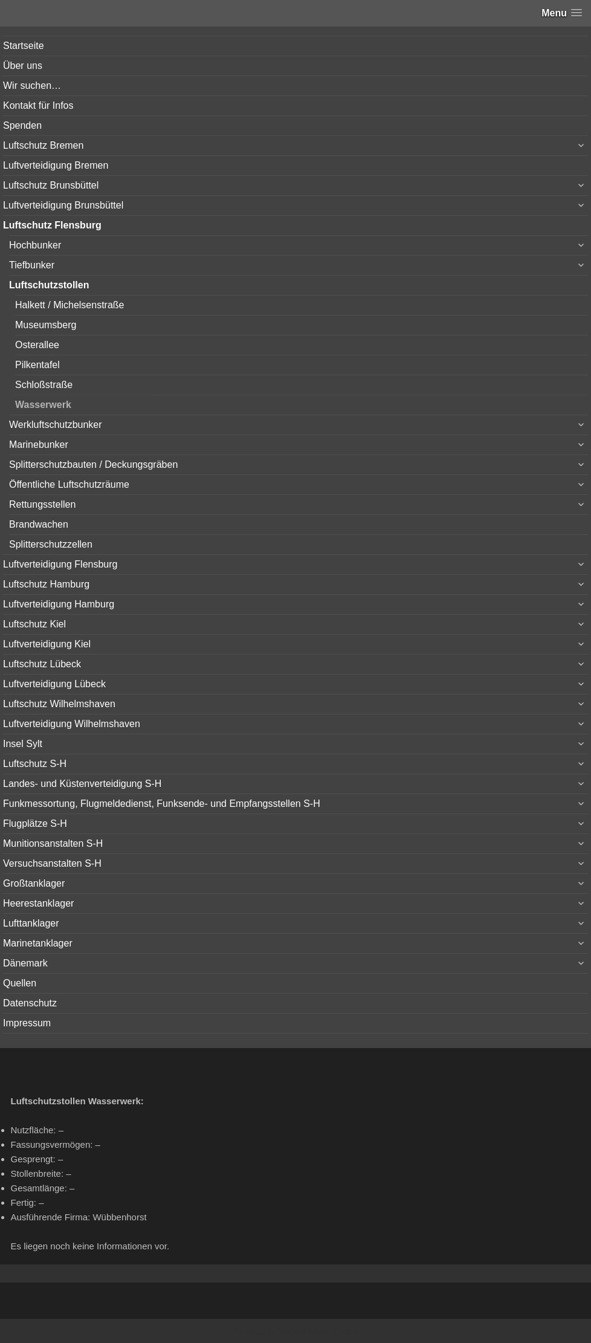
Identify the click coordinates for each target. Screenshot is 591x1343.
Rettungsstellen (42, 504)
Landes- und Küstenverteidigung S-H (82, 783)
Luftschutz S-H (34, 764)
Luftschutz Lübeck (42, 664)
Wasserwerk (43, 405)
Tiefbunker (31, 265)
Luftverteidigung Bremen (55, 165)
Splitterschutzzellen (50, 544)
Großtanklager (34, 883)
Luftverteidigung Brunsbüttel (63, 205)
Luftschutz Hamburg (46, 584)
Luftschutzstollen (49, 285)
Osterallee (37, 345)
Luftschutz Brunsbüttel (50, 185)
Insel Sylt (22, 744)
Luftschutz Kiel (34, 624)
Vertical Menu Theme (319, 1331)
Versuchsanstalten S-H (52, 863)
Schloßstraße (44, 385)
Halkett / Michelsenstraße (69, 305)
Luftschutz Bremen (43, 145)
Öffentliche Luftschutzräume (69, 484)
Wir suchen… (32, 85)
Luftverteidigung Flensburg (60, 564)
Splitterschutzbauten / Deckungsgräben (93, 464)
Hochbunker (35, 245)
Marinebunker (38, 444)
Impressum (27, 1023)
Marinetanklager (38, 943)
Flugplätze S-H (35, 823)
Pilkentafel (37, 365)
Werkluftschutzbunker (55, 424)
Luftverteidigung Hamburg (58, 604)
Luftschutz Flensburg (52, 225)
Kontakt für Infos (38, 105)
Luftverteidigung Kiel (47, 644)
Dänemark (25, 963)
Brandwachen (38, 524)
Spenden (22, 125)
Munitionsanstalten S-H (53, 843)
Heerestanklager (38, 903)
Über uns (22, 65)
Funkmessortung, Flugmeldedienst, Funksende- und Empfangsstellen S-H (161, 803)
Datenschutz (30, 1003)
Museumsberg (45, 325)
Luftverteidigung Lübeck (54, 684)
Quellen (19, 983)
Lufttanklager (31, 923)
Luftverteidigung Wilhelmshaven (71, 724)
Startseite (23, 45)
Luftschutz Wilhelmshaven (59, 704)
